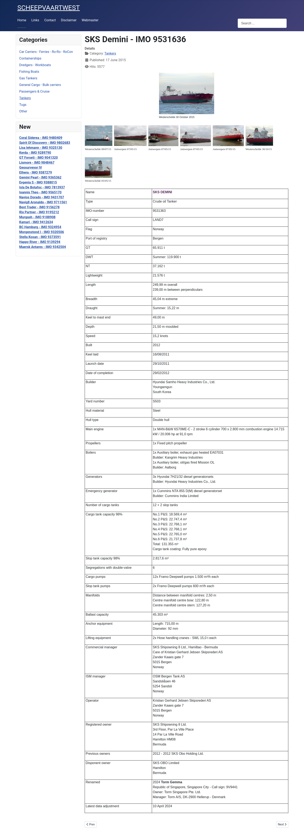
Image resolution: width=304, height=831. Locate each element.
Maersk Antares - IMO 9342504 (42, 247)
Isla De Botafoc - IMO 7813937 (42, 187)
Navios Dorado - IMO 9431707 (41, 197)
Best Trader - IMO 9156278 (39, 207)
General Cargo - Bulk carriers (40, 85)
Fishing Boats (29, 72)
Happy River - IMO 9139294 (39, 242)
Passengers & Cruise (34, 91)
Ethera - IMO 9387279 (35, 172)
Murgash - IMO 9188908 (37, 217)
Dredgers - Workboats (35, 65)
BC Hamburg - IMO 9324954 (40, 227)
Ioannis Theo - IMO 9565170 (40, 192)
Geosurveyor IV (30, 167)
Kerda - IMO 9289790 (35, 153)
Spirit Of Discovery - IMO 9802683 (44, 143)
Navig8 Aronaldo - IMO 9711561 (43, 202)
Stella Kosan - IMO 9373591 (40, 237)
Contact (50, 20)
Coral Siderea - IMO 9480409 (40, 138)
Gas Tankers (28, 78)
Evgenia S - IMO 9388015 (38, 182)
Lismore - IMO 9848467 (37, 163)
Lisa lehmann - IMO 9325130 (40, 148)
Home (21, 20)
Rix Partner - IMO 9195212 (39, 212)
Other (23, 111)
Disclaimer (68, 20)
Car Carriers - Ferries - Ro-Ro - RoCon (46, 52)
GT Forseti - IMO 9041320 (38, 158)
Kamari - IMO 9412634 (36, 222)
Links (35, 20)
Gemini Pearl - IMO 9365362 (40, 177)
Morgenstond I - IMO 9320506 (41, 232)
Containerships (30, 58)
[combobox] (262, 23)
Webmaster (90, 20)
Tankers (25, 98)
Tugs (22, 105)
